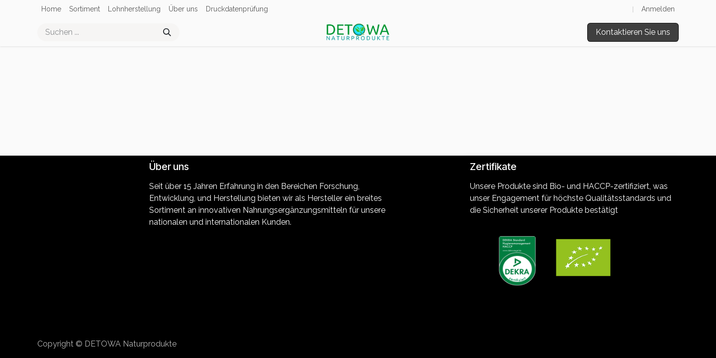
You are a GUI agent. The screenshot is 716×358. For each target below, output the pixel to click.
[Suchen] (167, 32)
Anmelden (658, 9)
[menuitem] (51, 9)
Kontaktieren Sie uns (633, 32)
